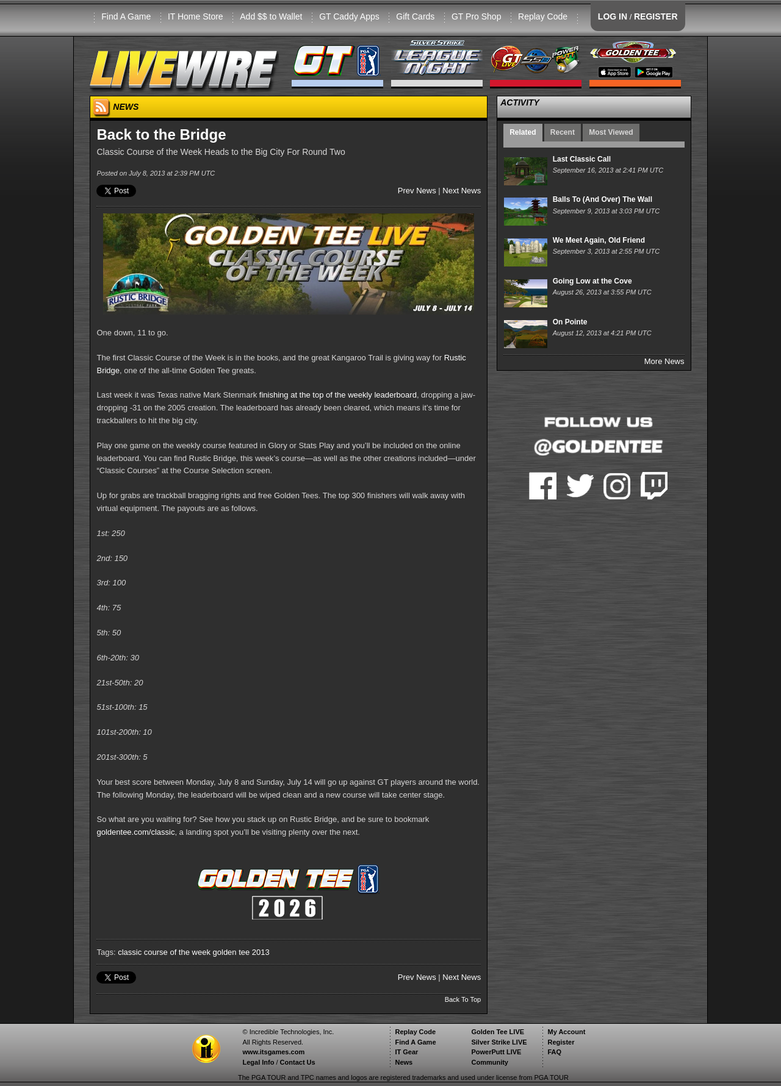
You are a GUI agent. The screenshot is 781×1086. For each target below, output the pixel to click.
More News (664, 361)
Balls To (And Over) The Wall (602, 199)
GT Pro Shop (476, 16)
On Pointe (570, 322)
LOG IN (612, 16)
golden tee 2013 (241, 952)
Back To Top (463, 999)
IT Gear (406, 1052)
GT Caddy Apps (349, 16)
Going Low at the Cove (592, 281)
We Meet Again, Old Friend (599, 240)
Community (489, 1062)
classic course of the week (164, 952)
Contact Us (297, 1062)
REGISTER (656, 16)
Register (560, 1042)
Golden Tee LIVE (497, 1031)
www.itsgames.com (273, 1052)
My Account (566, 1031)
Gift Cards (415, 16)
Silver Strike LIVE (499, 1042)
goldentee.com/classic (135, 832)
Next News (461, 190)
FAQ (554, 1052)
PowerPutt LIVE (496, 1052)
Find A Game (126, 16)
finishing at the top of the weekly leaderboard (338, 394)
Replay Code (542, 16)
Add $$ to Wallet (271, 16)
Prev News (417, 190)
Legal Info (258, 1062)
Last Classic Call (582, 159)
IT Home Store (195, 16)
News (403, 1062)
